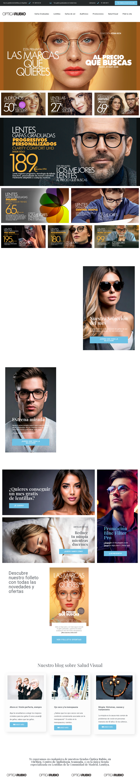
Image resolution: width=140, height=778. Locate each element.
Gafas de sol (70, 14)
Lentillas (57, 14)
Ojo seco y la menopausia (66, 707)
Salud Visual (113, 14)
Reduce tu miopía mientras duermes (79, 538)
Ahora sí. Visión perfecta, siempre (26, 707)
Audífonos (84, 14)
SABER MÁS (18, 725)
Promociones (98, 14)
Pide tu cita (127, 14)
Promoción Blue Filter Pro (115, 532)
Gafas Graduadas (42, 14)
